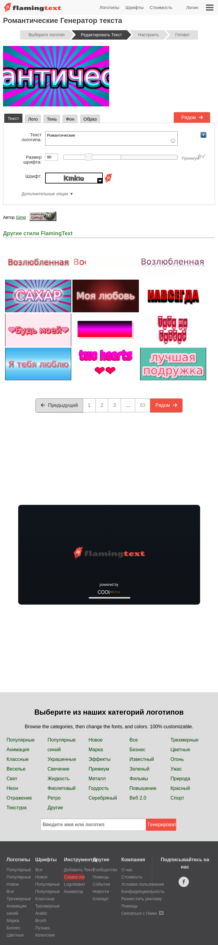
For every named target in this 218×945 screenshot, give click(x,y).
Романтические (111, 138)
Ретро (54, 797)
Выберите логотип (47, 34)
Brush (40, 920)
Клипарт (100, 898)
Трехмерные (184, 739)
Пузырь (42, 927)
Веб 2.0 (137, 797)
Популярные (21, 739)
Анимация (18, 749)
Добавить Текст (74, 869)
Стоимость (161, 7)
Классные (18, 759)
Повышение (142, 788)
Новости (100, 891)
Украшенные (62, 759)
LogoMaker (74, 884)
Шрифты (134, 7)
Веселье (16, 768)
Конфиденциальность (142, 891)
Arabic (41, 913)
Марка (96, 749)
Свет (12, 778)
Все (133, 739)
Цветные (180, 749)
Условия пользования (142, 884)
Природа (180, 778)
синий (54, 749)
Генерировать (162, 824)
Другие (55, 807)
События (101, 884)
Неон (12, 788)
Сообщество (104, 869)
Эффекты (100, 759)
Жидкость (59, 778)
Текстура (17, 807)
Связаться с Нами (142, 913)
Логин (192, 7)
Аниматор (73, 891)
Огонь (177, 759)
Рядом (192, 117)
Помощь (100, 877)
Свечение (58, 768)
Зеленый (139, 768)
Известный (141, 759)
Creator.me (74, 877)
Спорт (177, 797)
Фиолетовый (61, 788)
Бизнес (137, 749)
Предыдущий (59, 405)
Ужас (176, 768)
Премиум (99, 768)
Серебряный (103, 797)
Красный (180, 788)
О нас (126, 869)
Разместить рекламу (141, 898)
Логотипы (109, 7)
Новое (96, 739)
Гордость (99, 788)
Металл (97, 778)
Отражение (19, 797)
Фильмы (138, 778)
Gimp (21, 217)
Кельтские (45, 935)
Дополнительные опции (45, 194)
